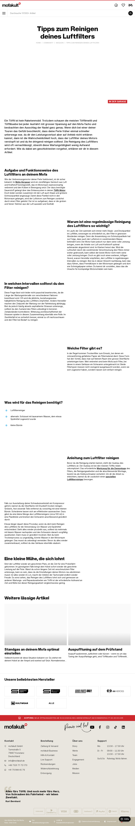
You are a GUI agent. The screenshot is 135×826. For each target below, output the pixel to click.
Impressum (111, 821)
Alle (51, 703)
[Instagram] (108, 727)
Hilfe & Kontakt (47, 755)
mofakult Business (49, 750)
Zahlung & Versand (49, 746)
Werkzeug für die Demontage (111, 468)
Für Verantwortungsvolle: (40, 821)
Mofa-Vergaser (22, 182)
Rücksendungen (48, 764)
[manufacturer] (19, 691)
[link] (101, 187)
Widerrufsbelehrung (50, 768)
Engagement (78, 759)
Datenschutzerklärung (91, 821)
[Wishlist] (123, 5)
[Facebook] (100, 727)
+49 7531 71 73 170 (17, 765)
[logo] (11, 4)
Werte (75, 750)
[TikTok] (115, 727)
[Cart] (130, 5)
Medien (75, 768)
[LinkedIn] (123, 727)
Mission (75, 773)
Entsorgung (46, 773)
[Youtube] (92, 727)
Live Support (46, 759)
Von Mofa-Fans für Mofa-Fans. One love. (14, 821)
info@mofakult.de (16, 760)
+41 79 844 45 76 (16, 769)
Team (74, 755)
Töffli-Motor (59, 190)
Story (74, 746)
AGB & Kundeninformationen (65, 821)
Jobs (74, 764)
